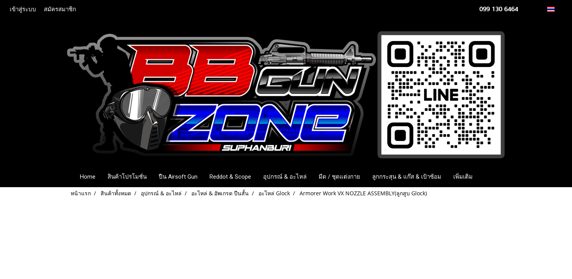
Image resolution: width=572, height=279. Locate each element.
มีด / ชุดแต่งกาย (339, 176)
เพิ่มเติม (463, 176)
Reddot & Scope (230, 176)
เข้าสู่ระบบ (23, 9)
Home (87, 176)
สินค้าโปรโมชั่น (127, 176)
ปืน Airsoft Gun (178, 176)
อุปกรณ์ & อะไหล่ (285, 176)
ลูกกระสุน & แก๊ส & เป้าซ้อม (406, 176)
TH (555, 9)
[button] (490, 177)
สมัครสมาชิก (60, 9)
